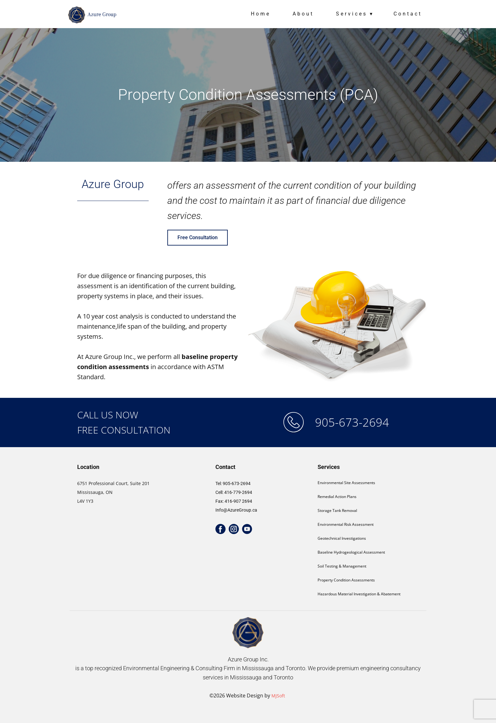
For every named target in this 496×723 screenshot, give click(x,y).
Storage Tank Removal (337, 510)
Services (351, 14)
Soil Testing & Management (342, 566)
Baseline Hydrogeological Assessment (351, 552)
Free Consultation (197, 237)
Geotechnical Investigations (342, 538)
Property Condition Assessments (346, 580)
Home (260, 14)
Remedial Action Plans (337, 496)
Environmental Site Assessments (346, 482)
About (303, 14)
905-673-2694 (352, 422)
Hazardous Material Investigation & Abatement (359, 594)
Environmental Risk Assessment (346, 524)
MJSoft (278, 696)
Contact (408, 14)
